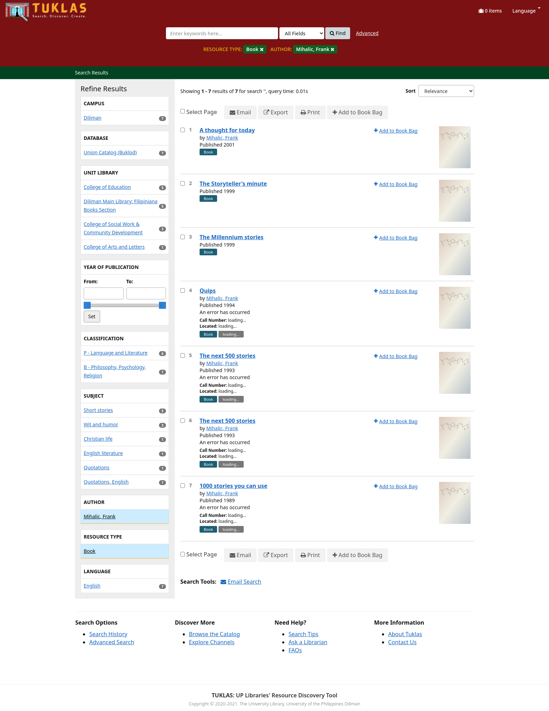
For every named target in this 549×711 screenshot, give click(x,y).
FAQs (295, 650)
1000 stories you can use (233, 486)
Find (338, 33)
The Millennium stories (232, 237)
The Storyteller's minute (233, 183)
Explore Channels (212, 642)
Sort (410, 90)
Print (310, 112)
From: (91, 281)
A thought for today (227, 130)
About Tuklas (405, 634)
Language (527, 10)
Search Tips (303, 634)
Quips (208, 290)
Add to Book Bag (357, 112)
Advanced (367, 33)
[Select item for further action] (182, 130)
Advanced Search (111, 642)
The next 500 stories (227, 356)
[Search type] (301, 33)
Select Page (201, 112)
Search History (108, 634)
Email (240, 112)
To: (129, 281)
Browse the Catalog (214, 634)
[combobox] (222, 33)
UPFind (23, 9)
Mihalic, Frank (222, 137)
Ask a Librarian (308, 642)
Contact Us (402, 642)
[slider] (87, 305)
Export (276, 112)
